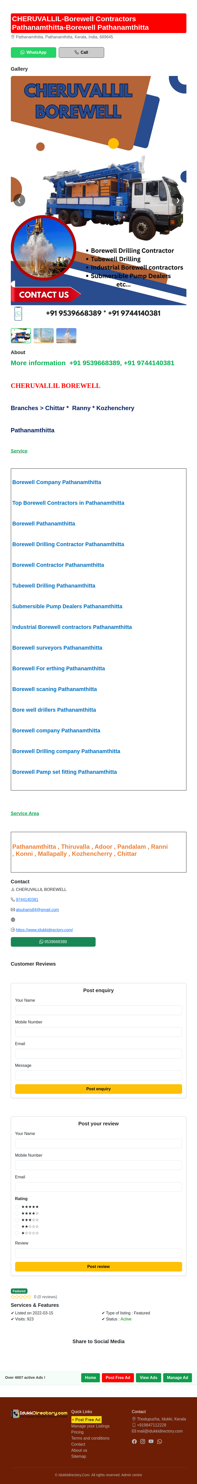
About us (79, 1450)
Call (81, 52)
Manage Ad (177, 1377)
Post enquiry (98, 1089)
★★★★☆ (30, 1213)
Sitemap (78, 1456)
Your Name (25, 1000)
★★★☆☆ (30, 1220)
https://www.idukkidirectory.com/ (44, 930)
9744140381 (27, 899)
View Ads (148, 1377)
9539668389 (53, 942)
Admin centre (131, 1475)
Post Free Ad (117, 1377)
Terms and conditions (90, 1438)
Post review (98, 1266)
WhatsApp (33, 52)
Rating (21, 1199)
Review (21, 1243)
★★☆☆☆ (30, 1226)
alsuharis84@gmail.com (37, 910)
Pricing (77, 1432)
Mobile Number (28, 1022)
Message (23, 1065)
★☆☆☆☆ (30, 1233)
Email (20, 1044)
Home (89, 1377)
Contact (78, 1444)
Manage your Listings (90, 1426)
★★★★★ (30, 1207)
